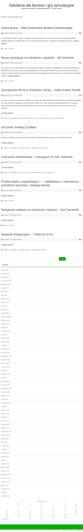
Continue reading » (14, 76)
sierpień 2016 (5, 482)
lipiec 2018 (4, 399)
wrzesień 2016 (5, 478)
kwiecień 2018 (5, 410)
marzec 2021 (5, 302)
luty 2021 (4, 306)
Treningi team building (39, 250)
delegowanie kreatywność (28, 118)
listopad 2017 (5, 428)
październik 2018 (6, 388)
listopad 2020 (5, 313)
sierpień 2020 (5, 324)
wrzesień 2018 (5, 392)
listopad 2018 (5, 385)
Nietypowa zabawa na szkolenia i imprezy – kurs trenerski (40, 209)
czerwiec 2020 (5, 331)
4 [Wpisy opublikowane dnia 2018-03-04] (76, 506)
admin (7, 33)
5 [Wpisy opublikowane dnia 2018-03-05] (6, 509)
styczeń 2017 (5, 464)
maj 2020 (4, 335)
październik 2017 (6, 431)
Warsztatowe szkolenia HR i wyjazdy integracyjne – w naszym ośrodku (41, 8)
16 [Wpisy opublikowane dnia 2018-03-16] (53, 512)
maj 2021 (4, 295)
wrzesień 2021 (5, 284)
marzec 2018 (5, 413)
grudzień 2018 (5, 381)
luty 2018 (4, 417)
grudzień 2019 (5, 352)
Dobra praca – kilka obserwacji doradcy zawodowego (36, 28)
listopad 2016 (5, 471)
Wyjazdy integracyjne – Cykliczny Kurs (27, 234)
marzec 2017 (5, 456)
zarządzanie (49, 172)
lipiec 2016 (4, 485)
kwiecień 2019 (5, 374)
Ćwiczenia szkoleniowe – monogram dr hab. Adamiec (37, 157)
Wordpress (79, 530)
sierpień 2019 (5, 363)
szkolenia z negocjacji (43, 118)
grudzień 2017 (5, 424)
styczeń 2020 (5, 349)
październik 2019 (6, 356)
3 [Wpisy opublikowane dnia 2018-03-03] (64, 506)
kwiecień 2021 (5, 299)
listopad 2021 (5, 277)
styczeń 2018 (5, 421)
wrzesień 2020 (5, 320)
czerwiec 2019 (5, 367)
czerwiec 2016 (5, 489)
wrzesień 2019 (5, 360)
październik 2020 (6, 317)
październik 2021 (6, 281)
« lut (2, 519)
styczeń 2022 (5, 270)
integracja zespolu (25, 148)
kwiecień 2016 (5, 496)
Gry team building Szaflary (19, 127)
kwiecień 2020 (5, 338)
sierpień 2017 (5, 438)
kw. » (7, 519)
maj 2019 (4, 370)
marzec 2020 (5, 342)
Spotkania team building (39, 148)
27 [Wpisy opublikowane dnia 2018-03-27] (18, 517)
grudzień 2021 (5, 273)
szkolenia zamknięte (58, 118)
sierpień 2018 (5, 395)
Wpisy (12, 48)
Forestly (65, 530)
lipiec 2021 (4, 291)
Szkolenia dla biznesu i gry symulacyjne (41, 5)
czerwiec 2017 (5, 446)
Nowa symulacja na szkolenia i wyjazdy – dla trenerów (37, 57)
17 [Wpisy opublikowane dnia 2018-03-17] (64, 512)
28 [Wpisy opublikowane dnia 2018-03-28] (30, 517)
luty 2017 (4, 460)
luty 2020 (4, 345)
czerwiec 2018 (5, 403)
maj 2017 (4, 449)
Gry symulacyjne (25, 172)
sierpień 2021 (5, 288)
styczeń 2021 (5, 309)
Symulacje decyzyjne (37, 172)
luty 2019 (4, 378)
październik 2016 (6, 474)
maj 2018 (4, 406)
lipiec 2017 (4, 442)
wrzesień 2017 (5, 435)
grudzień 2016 (5, 467)
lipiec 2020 (4, 327)
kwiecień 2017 (5, 453)
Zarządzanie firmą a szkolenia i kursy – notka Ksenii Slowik (40, 90)
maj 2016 (4, 492)
